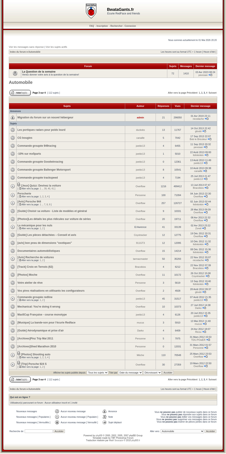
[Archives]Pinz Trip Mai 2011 (35, 338)
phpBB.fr (136, 440)
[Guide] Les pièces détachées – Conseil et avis (46, 235)
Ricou (198, 332)
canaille (140, 138)
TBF (113, 438)
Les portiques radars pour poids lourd (41, 129)
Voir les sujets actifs (56, 47)
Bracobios (198, 188)
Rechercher (116, 26)
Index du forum (18, 52)
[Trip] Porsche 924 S (34, 364)
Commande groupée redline (35, 297)
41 (52, 188)
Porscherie (24, 193)
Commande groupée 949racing (36, 145)
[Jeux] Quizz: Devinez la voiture (41, 185)
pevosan (203, 75)
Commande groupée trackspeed (37, 177)
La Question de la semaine (38, 71)
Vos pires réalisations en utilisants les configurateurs (51, 290)
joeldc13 (140, 145)
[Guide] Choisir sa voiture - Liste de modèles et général (52, 211)
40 (49, 188)
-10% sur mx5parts (29, 153)
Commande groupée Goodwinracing (40, 161)
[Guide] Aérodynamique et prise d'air (40, 330)
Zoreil (198, 228)
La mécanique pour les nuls (34, 225)
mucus (140, 322)
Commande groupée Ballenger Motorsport (44, 169)
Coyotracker (140, 235)
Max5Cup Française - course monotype (42, 314)
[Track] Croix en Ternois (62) (35, 266)
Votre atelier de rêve (30, 282)
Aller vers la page (177, 93)
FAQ (91, 26)
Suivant (213, 93)
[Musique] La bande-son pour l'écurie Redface (46, 322)
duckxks (140, 130)
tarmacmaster (140, 259)
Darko (198, 308)
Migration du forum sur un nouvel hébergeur (45, 117)
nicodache (198, 118)
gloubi (198, 131)
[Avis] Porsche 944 (29, 201)
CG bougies (24, 137)
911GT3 (140, 243)
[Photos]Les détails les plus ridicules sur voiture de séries (54, 219)
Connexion (130, 26)
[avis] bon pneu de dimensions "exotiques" (44, 242)
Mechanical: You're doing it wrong (38, 306)
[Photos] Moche (27, 274)
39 (45, 188)
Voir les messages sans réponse (26, 47)
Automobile (34, 52)
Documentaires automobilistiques (38, 250)
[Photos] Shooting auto (36, 354)
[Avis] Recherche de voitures (35, 257)
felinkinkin (198, 155)
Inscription (102, 26)
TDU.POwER (198, 340)
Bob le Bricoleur (198, 139)
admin (140, 117)
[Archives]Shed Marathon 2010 (36, 346)
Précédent (192, 93)
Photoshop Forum (125, 438)
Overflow (140, 186)
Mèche (140, 355)
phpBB (99, 435)
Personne (140, 195)
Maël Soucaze (116, 440)
